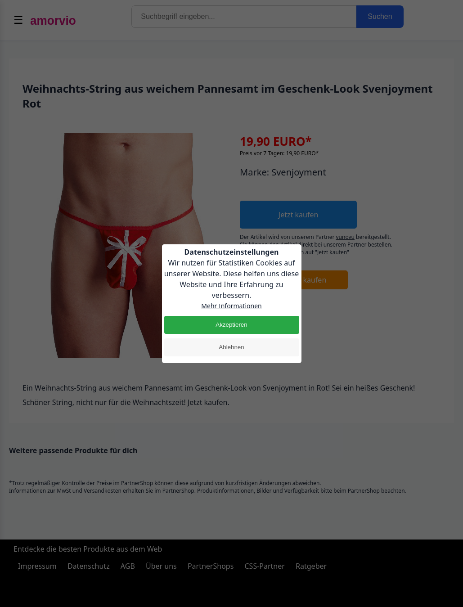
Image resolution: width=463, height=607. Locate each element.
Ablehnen (231, 347)
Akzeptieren (231, 324)
